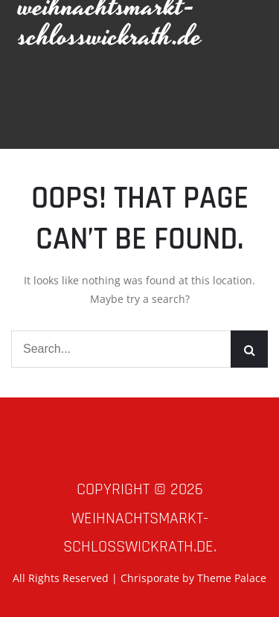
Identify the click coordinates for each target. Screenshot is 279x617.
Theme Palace (231, 578)
